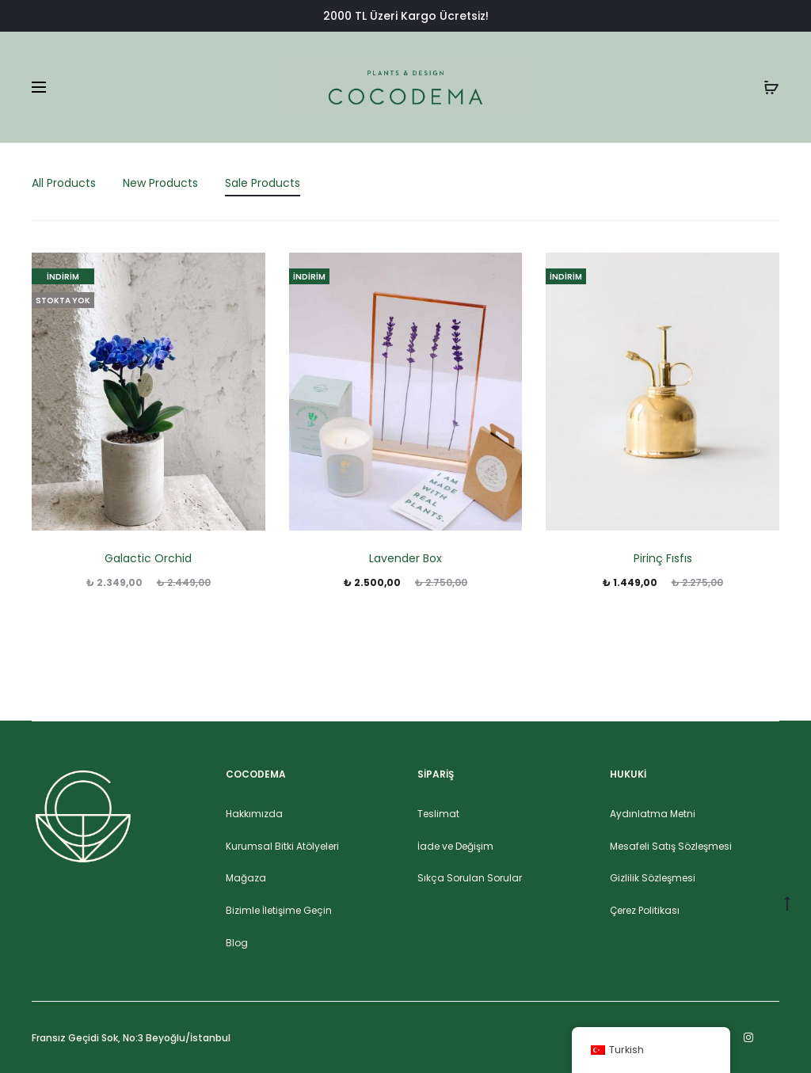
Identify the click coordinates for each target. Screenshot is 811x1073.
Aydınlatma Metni (652, 813)
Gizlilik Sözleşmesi (652, 878)
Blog (237, 942)
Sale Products (262, 183)
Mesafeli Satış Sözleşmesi (671, 846)
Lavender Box (405, 558)
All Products (64, 183)
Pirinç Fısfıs (663, 558)
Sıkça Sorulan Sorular (469, 878)
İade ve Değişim (455, 846)
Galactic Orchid (148, 558)
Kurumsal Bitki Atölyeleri (282, 846)
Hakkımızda (254, 813)
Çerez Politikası (645, 910)
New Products (160, 183)
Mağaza (246, 878)
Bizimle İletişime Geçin (279, 910)
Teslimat (438, 813)
